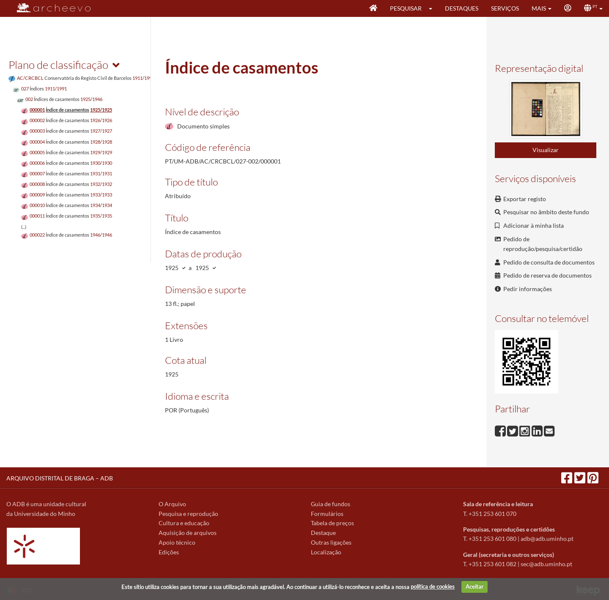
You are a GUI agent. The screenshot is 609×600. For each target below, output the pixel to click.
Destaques (461, 8)
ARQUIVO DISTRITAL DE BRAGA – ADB (59, 478)
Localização (326, 552)
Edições (169, 552)
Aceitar (474, 586)
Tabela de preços (332, 522)
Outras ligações (331, 542)
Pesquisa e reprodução (188, 513)
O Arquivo (172, 503)
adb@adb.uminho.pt (547, 538)
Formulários (327, 513)
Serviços (505, 8)
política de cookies (433, 586)
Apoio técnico (177, 542)
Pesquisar (406, 8)
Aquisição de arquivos (188, 532)
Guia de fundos (330, 503)
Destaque (323, 532)
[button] (433, 8)
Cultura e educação (184, 522)
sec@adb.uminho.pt (546, 563)
